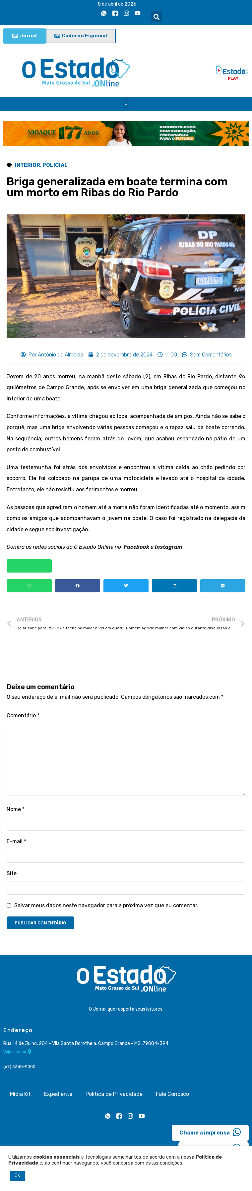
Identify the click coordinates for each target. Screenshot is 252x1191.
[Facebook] (115, 14)
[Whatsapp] (104, 14)
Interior (27, 165)
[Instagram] (126, 14)
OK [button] (17, 1175)
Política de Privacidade (114, 1094)
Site (12, 873)
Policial (55, 165)
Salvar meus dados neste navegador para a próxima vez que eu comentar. (106, 905)
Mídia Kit (20, 1094)
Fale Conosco (172, 1094)
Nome (16, 809)
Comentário (23, 715)
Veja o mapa (17, 1051)
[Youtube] (138, 14)
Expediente (58, 1094)
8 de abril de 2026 (117, 4)
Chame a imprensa (210, 1132)
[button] (156, 16)
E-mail (16, 841)
